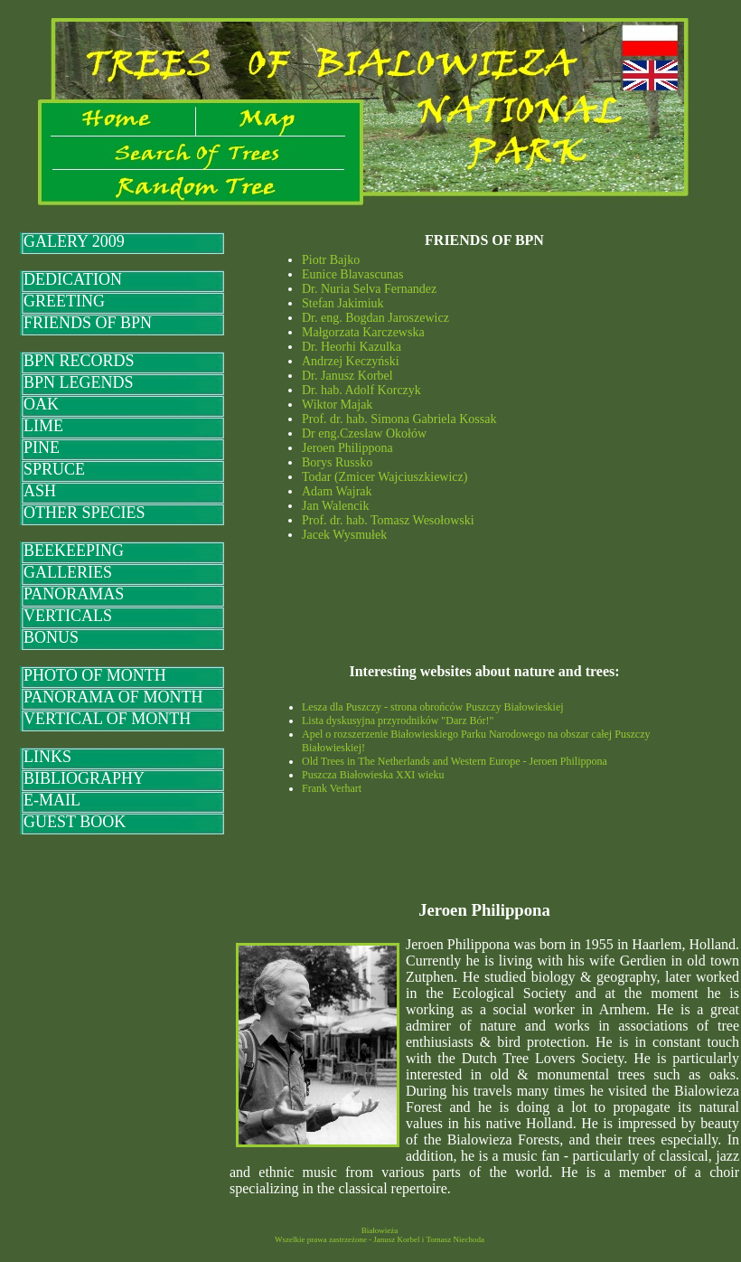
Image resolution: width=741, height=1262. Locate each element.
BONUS (51, 637)
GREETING (64, 301)
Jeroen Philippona (347, 448)
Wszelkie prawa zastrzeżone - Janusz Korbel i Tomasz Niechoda (379, 1239)
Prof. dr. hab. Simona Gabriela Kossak (399, 419)
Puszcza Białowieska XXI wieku (373, 774)
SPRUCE (54, 469)
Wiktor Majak (337, 404)
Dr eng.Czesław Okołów (364, 433)
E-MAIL (51, 800)
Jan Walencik (335, 506)
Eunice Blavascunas (352, 274)
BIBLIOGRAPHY (84, 778)
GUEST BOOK (74, 822)
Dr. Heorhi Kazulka (351, 346)
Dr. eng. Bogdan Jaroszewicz (375, 318)
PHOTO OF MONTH (94, 675)
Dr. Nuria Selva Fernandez (369, 289)
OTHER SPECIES (84, 513)
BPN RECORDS (79, 361)
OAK (41, 404)
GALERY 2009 (74, 241)
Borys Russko (337, 462)
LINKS (47, 757)
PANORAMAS (73, 594)
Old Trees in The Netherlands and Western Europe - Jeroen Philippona (454, 761)
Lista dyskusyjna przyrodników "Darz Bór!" (397, 720)
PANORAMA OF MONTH (112, 697)
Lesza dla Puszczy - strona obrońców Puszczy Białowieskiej (433, 707)
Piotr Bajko (331, 260)
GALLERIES (67, 572)
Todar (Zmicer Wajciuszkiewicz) (384, 477)
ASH (39, 491)
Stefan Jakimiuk (343, 303)
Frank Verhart (331, 788)
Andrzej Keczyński (350, 361)
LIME (43, 426)
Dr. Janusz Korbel (347, 375)
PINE (41, 447)
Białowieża (379, 1230)
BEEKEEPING (73, 551)
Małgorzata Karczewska (363, 332)
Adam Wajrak (337, 491)
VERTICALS (67, 616)
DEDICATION (72, 279)
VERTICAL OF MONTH (107, 719)
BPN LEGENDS (78, 382)
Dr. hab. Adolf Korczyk (361, 390)
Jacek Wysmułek (344, 535)
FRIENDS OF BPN (87, 323)
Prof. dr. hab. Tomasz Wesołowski (388, 520)
